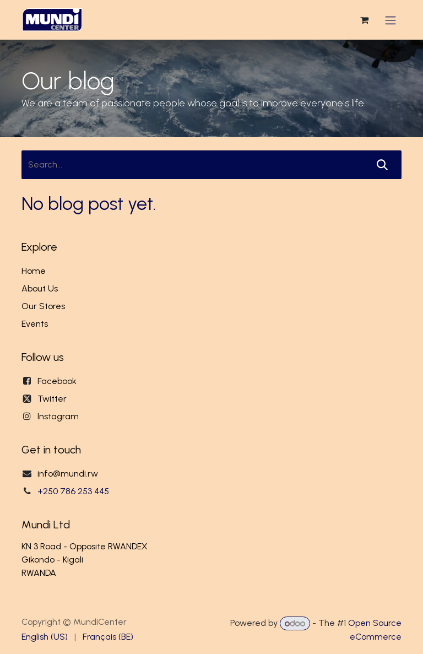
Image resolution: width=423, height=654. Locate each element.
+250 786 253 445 (73, 491)
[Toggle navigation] (390, 21)
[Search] (382, 168)
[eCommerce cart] (364, 22)
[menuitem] (44, 637)
